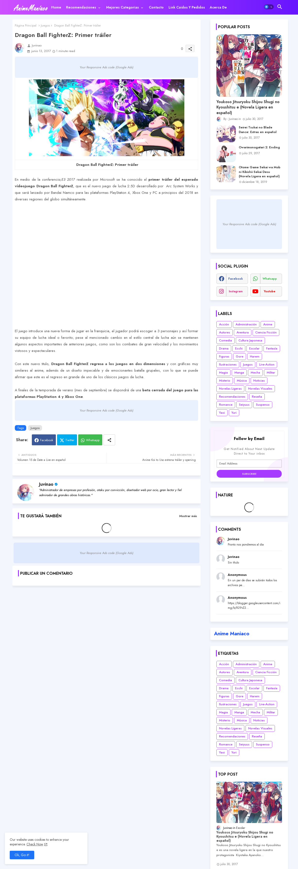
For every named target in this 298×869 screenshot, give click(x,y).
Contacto (156, 7)
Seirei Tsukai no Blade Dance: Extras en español (258, 129)
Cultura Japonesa (250, 340)
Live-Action (266, 364)
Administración (246, 324)
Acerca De (218, 7)
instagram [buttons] (236, 291)
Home (56, 7)
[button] (269, 6)
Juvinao (46, 484)
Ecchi (239, 348)
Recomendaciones (81, 7)
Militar (271, 372)
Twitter (69, 440)
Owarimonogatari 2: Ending (259, 147)
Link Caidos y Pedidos (187, 7)
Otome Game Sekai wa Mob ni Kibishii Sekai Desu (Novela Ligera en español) (259, 171)
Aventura (243, 332)
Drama (224, 348)
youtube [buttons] (269, 291)
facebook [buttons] (235, 279)
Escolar (254, 348)
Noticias (259, 380)
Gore (239, 356)
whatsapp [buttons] (270, 279)
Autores (224, 332)
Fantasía (271, 348)
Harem (254, 356)
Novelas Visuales (260, 388)
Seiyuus (244, 404)
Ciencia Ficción (266, 332)
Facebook (46, 440)
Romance (225, 404)
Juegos (45, 25)
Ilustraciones (228, 364)
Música (242, 380)
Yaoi (222, 412)
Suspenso (263, 404)
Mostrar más (188, 516)
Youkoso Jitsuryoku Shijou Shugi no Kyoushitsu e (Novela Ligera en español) (248, 107)
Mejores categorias (122, 7)
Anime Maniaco (231, 633)
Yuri (234, 412)
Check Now (34, 844)
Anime (267, 324)
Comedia (225, 340)
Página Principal (25, 25)
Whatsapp (93, 440)
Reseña (257, 396)
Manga (239, 372)
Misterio (224, 380)
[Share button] (109, 439)
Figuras (224, 356)
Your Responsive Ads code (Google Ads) (106, 67)
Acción (224, 324)
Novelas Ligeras (230, 388)
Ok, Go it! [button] (22, 854)
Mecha (255, 372)
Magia (223, 372)
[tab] (56, 7)
